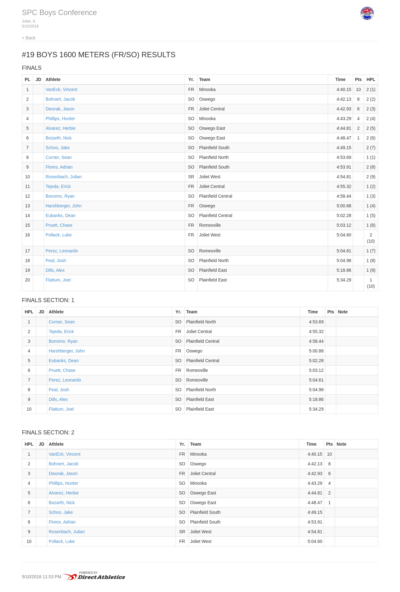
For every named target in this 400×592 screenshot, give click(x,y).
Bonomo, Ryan (60, 196)
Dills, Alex (55, 270)
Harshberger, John (64, 205)
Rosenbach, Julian (64, 176)
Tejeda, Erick (58, 186)
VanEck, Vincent (61, 89)
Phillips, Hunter (60, 118)
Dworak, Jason (60, 108)
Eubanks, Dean (61, 215)
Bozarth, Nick (59, 137)
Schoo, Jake (58, 147)
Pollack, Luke (59, 234)
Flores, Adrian (59, 167)
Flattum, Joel (58, 279)
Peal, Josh (56, 260)
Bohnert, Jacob (60, 99)
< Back (28, 37)
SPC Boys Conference (59, 12)
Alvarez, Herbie (61, 128)
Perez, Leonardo (62, 250)
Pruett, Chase (59, 225)
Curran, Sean (59, 157)
